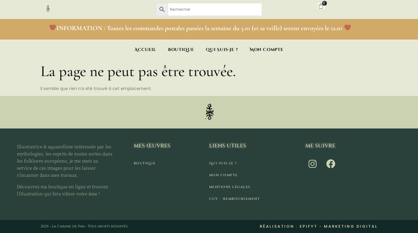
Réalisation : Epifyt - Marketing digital (319, 226)
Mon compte (266, 49)
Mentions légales (230, 187)
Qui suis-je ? (222, 49)
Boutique (181, 49)
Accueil (145, 49)
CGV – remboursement (234, 199)
